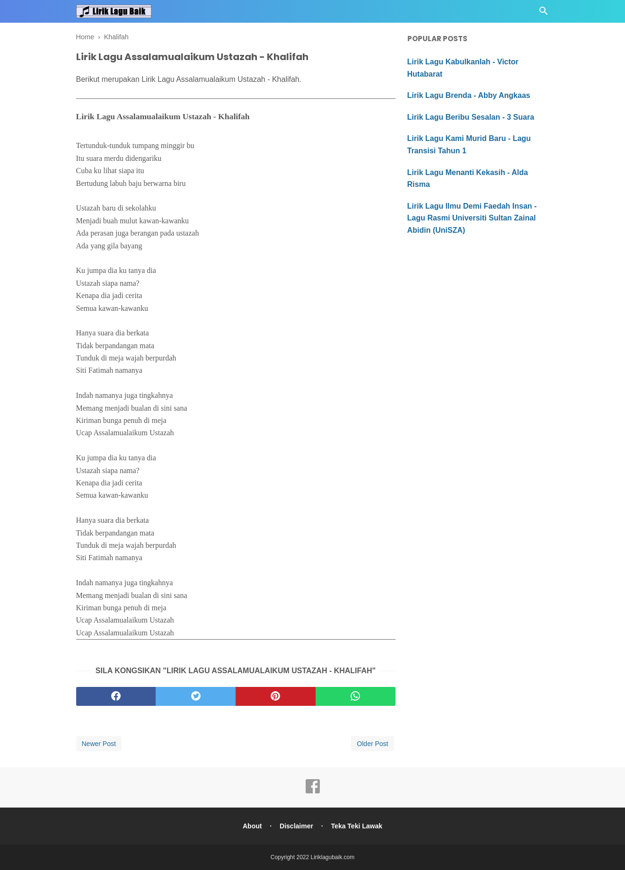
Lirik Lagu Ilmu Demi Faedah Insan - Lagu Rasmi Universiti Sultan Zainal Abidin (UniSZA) (472, 218)
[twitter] (196, 696)
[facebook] (116, 696)
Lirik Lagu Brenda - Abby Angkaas (468, 95)
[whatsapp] (356, 696)
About (252, 826)
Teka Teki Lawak (356, 826)
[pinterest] (276, 696)
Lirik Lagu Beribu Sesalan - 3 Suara (471, 117)
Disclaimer (296, 826)
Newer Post (99, 743)
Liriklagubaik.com (333, 857)
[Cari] (543, 13)
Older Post (372, 743)
